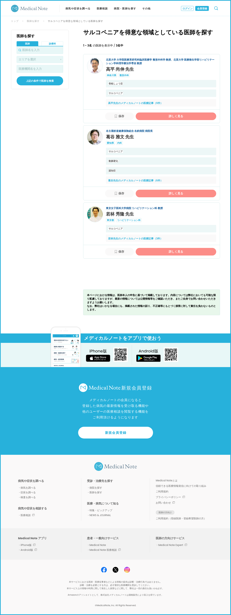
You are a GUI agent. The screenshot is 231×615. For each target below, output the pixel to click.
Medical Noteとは (166, 480)
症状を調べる (28, 492)
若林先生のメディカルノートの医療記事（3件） (135, 238)
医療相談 (102, 8)
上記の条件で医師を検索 (40, 80)
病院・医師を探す (125, 8)
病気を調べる (28, 488)
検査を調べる (28, 497)
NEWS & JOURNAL (100, 515)
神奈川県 (111, 75)
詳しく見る (176, 116)
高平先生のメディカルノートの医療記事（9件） (135, 103)
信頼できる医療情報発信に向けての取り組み (181, 486)
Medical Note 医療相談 (105, 550)
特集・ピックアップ (101, 510)
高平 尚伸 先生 (120, 69)
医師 (27, 43)
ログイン (187, 8)
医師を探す (33, 21)
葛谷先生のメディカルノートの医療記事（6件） (135, 180)
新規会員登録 (116, 432)
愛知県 (110, 143)
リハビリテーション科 (129, 220)
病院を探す (96, 488)
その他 (146, 8)
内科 (119, 143)
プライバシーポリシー (170, 497)
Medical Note (98, 545)
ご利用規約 (162, 491)
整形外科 (124, 75)
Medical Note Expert (172, 545)
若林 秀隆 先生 (120, 214)
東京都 (110, 220)
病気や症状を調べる (78, 8)
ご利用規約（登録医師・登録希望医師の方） (181, 518)
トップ (15, 21)
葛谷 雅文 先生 (120, 137)
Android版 (29, 550)
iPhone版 (28, 545)
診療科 (52, 43)
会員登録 (202, 8)
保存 (121, 116)
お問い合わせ (165, 503)
